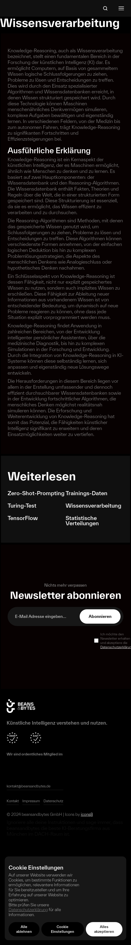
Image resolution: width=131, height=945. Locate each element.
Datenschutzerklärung (28, 909)
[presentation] (50, 637)
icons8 (87, 814)
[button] (121, 8)
